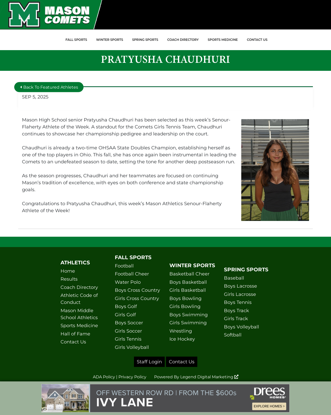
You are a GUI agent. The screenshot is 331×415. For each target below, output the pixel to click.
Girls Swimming (188, 323)
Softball (233, 335)
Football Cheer (132, 274)
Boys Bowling (185, 298)
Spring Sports (145, 40)
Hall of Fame (75, 334)
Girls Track (236, 318)
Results (69, 279)
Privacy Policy (132, 376)
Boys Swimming (188, 315)
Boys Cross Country (137, 290)
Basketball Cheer (189, 274)
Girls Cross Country (137, 298)
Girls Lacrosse (240, 294)
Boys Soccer (129, 323)
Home (68, 271)
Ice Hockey (182, 339)
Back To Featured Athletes (49, 86)
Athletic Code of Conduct (79, 299)
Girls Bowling (184, 306)
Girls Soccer (128, 331)
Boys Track (236, 310)
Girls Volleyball (132, 347)
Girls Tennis (128, 339)
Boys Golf (126, 306)
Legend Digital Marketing (209, 376)
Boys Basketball (188, 282)
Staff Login (149, 362)
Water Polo (128, 282)
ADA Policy (104, 376)
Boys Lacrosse (240, 286)
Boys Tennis (238, 302)
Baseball (234, 278)
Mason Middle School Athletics (79, 314)
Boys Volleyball (241, 327)
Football (124, 266)
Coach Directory (183, 40)
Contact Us (257, 40)
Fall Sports (76, 40)
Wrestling (180, 331)
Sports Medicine (223, 40)
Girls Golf (125, 315)
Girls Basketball (187, 290)
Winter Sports (109, 40)
